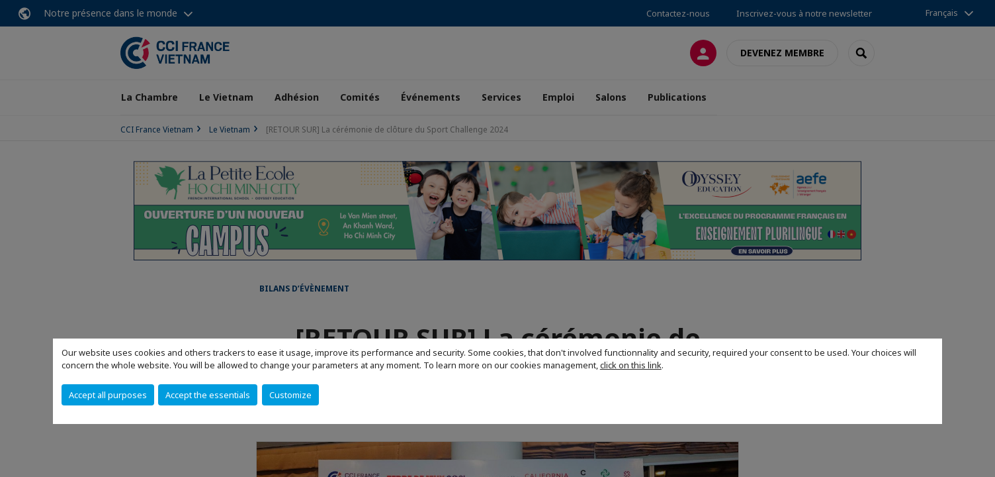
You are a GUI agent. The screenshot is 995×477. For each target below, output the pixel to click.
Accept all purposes (108, 395)
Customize (290, 395)
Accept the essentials (207, 395)
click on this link (631, 365)
